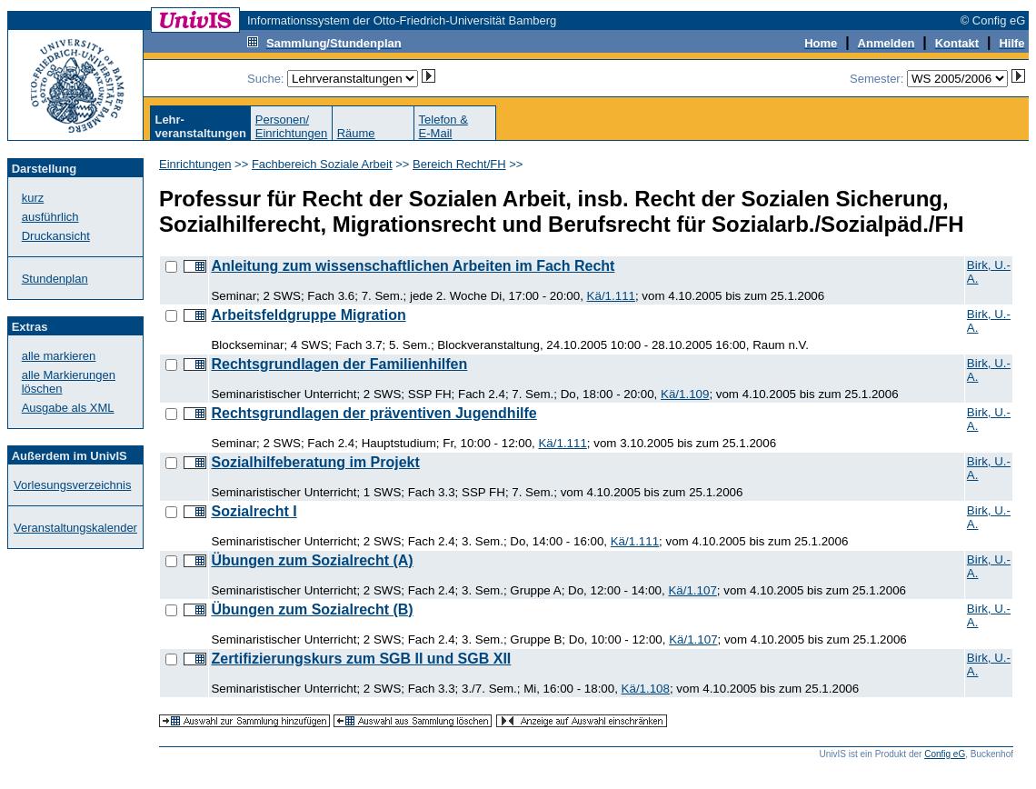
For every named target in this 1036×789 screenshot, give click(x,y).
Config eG (944, 754)
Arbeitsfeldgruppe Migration (308, 315)
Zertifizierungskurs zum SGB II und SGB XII (361, 658)
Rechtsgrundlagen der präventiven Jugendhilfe (373, 413)
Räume (356, 133)
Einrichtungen (195, 164)
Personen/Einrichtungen (291, 126)
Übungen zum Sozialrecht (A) (312, 560)
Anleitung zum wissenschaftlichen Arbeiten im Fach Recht (412, 266)
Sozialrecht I (253, 511)
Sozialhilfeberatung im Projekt (315, 462)
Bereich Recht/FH (459, 164)
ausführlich (50, 217)
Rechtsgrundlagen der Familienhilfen (339, 364)
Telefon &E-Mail (443, 126)
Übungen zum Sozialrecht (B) (312, 609)
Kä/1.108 (646, 688)
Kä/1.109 (685, 394)
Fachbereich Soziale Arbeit (322, 164)
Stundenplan (55, 278)
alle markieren (59, 356)
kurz (33, 198)
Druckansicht (56, 236)
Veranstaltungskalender (75, 527)
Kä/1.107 (692, 590)
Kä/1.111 (611, 296)
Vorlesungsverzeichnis (72, 485)
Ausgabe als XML (68, 407)
